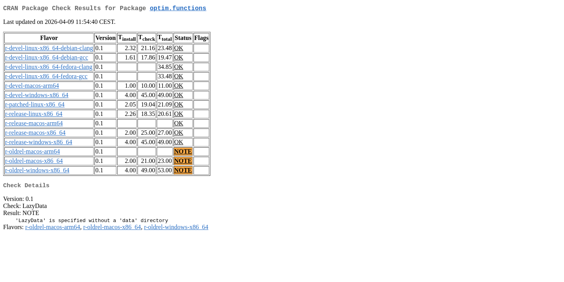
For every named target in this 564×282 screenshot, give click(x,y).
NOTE (183, 153)
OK (178, 49)
